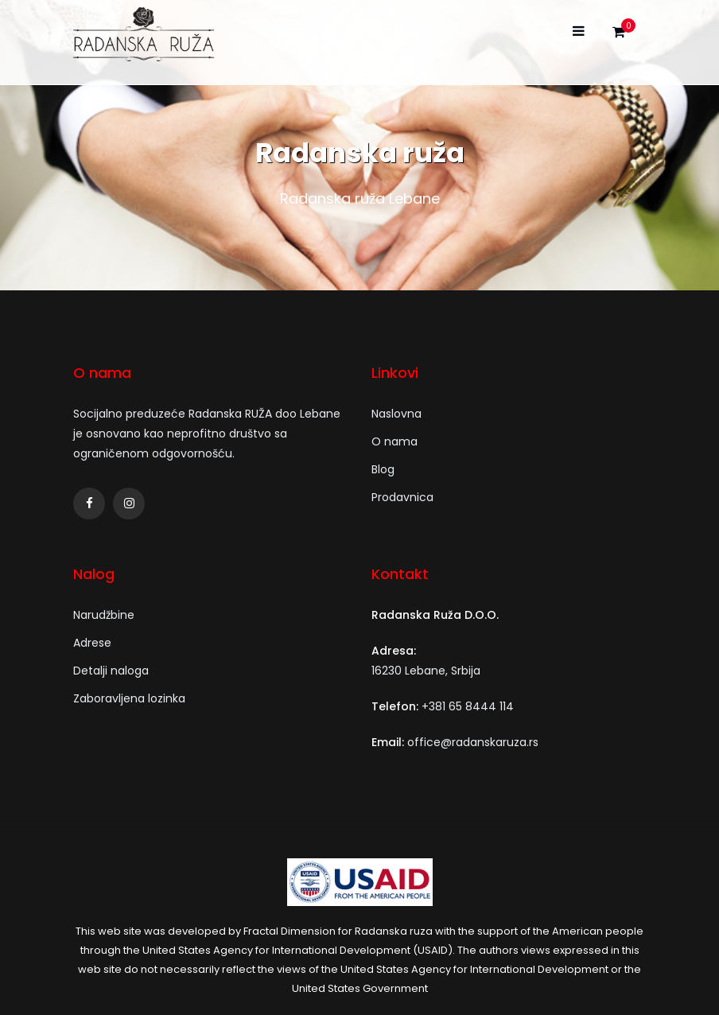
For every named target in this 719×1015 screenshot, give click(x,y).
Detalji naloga (111, 671)
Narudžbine (103, 615)
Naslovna (396, 414)
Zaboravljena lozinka (129, 698)
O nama (394, 441)
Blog (382, 469)
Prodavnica (402, 497)
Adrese (92, 643)
